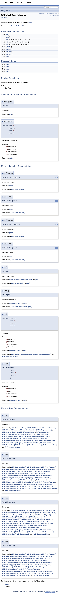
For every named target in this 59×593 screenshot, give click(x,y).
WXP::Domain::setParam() (10, 356)
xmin (7, 64)
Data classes (4, 17)
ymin (7, 66)
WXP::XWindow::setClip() (10, 440)
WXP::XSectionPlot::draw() (10, 430)
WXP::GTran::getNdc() (42, 432)
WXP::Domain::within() (50, 445)
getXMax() (38, 436)
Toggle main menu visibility (2, 6)
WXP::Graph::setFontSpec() (38, 525)
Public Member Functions (44, 13)
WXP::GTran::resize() (26, 438)
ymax (7, 71)
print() (47, 436)
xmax (7, 69)
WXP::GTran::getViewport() (24, 434)
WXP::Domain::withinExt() (13, 447)
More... (30, 22)
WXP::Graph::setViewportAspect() (21, 306)
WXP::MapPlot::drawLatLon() (28, 430)
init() (10, 114)
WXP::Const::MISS (15, 279)
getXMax (8, 49)
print (7, 56)
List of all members (54, 15)
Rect (7, 10)
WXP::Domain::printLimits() (10, 438)
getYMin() (5, 565)
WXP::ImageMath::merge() (20, 478)
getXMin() (5, 478)
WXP (2, 10)
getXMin (8, 47)
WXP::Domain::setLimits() (26, 440)
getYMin (8, 51)
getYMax (8, 54)
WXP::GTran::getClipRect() (27, 432)
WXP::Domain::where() (35, 445)
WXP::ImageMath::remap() (10, 480)
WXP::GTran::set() (41, 438)
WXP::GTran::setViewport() (47, 440)
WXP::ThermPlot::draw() (48, 428)
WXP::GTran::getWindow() (10, 436)
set (7, 42)
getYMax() (22, 521)
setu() (36, 440)
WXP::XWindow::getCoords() (20, 354)
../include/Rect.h (16, 26)
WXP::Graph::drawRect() (44, 430)
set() (10, 158)
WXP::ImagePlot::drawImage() (28, 469)
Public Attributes (54, 13)
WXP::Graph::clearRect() (18, 428)
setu (7, 44)
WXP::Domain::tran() (46, 443)
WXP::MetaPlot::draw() (34, 428)
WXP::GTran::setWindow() (31, 443)
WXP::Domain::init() (17, 283)
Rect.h (7, 584)
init (7, 34)
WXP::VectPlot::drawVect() (10, 432)
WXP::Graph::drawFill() (18, 189)
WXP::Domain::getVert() (37, 517)
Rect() (28, 283)
